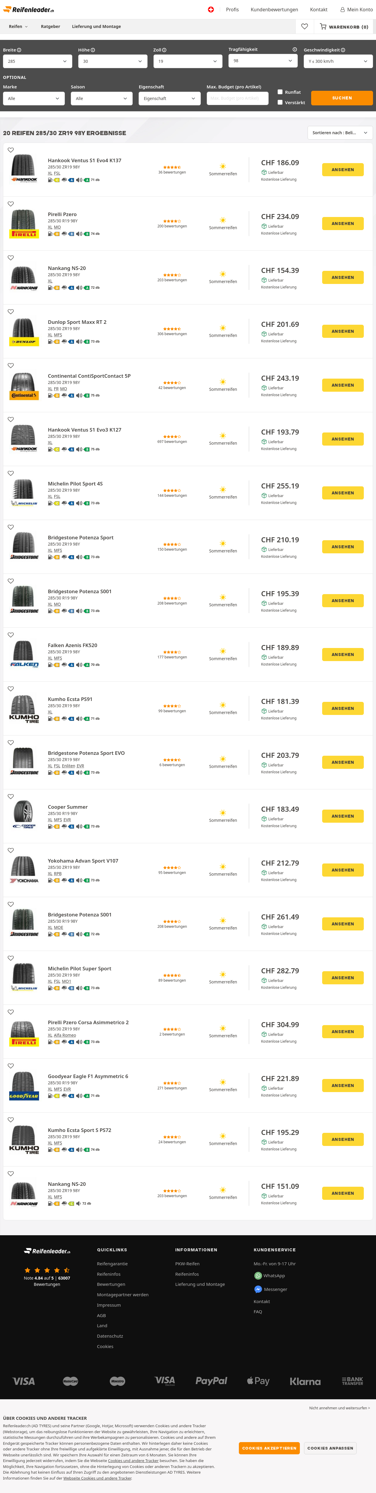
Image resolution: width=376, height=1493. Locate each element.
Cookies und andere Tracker (133, 1460)
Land (102, 1325)
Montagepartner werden (123, 1294)
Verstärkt (295, 102)
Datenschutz (110, 1336)
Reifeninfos (108, 1274)
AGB (101, 1315)
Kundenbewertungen (274, 9)
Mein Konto (356, 9)
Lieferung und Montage (96, 26)
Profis (232, 9)
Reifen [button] (19, 26)
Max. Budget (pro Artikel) (234, 87)
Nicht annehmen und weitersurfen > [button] (339, 1408)
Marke (10, 87)
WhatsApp (269, 1276)
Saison (78, 87)
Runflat (293, 92)
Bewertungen (111, 1284)
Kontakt (319, 9)
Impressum (109, 1305)
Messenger (270, 1289)
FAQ (258, 1311)
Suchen (342, 98)
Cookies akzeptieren (269, 1448)
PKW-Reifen (187, 1263)
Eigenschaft (151, 87)
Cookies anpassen (330, 1448)
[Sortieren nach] (340, 133)
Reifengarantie (112, 1263)
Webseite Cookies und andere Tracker (97, 1478)
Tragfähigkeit (263, 49)
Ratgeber (50, 26)
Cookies (105, 1346)
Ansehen (343, 169)
